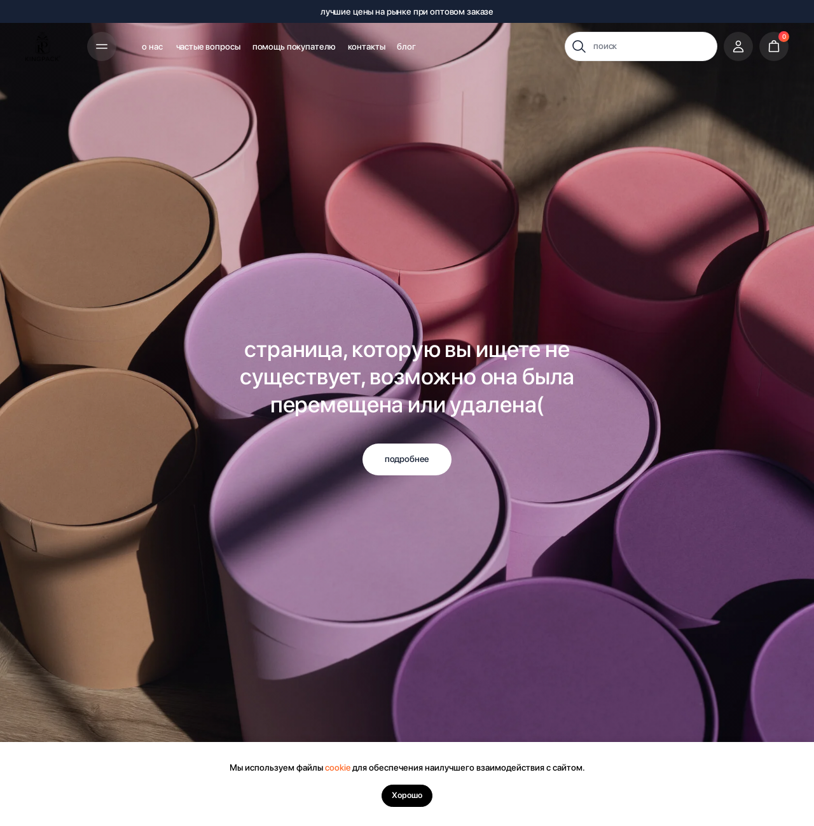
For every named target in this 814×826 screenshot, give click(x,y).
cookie (337, 767)
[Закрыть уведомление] (804, 751)
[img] (43, 46)
